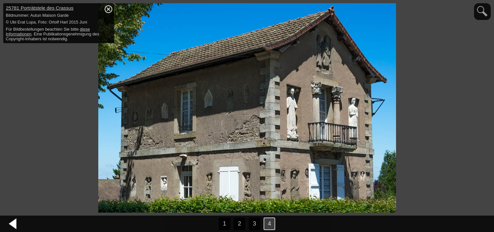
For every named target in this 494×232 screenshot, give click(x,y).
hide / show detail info (108, 9)
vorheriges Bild (13, 224)
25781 (39, 8)
